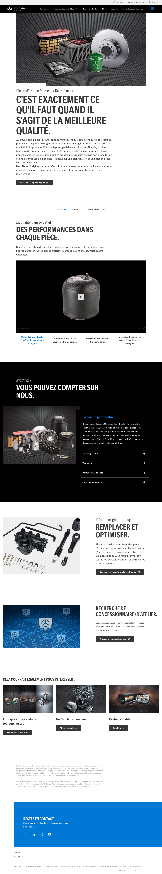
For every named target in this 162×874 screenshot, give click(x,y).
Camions (43, 9)
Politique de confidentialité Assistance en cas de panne (78, 866)
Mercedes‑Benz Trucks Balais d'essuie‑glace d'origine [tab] (130, 340)
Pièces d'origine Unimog (96, 209)
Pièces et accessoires (110, 9)
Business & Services (90, 9)
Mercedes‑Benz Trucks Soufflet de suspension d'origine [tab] (32, 340)
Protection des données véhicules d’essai (113, 866)
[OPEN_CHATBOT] (152, 9)
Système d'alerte (135, 866)
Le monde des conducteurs (132, 9)
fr (23, 857)
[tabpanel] (81, 351)
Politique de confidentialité (33, 866)
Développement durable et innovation (65, 9)
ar (15, 857)
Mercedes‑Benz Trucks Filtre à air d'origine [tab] (97, 340)
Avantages (76, 209)
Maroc (154, 2)
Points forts (61, 209)
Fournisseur (17, 866)
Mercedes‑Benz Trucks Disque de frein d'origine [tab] (65, 340)
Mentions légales (51, 866)
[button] (81, 297)
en (19, 857)
